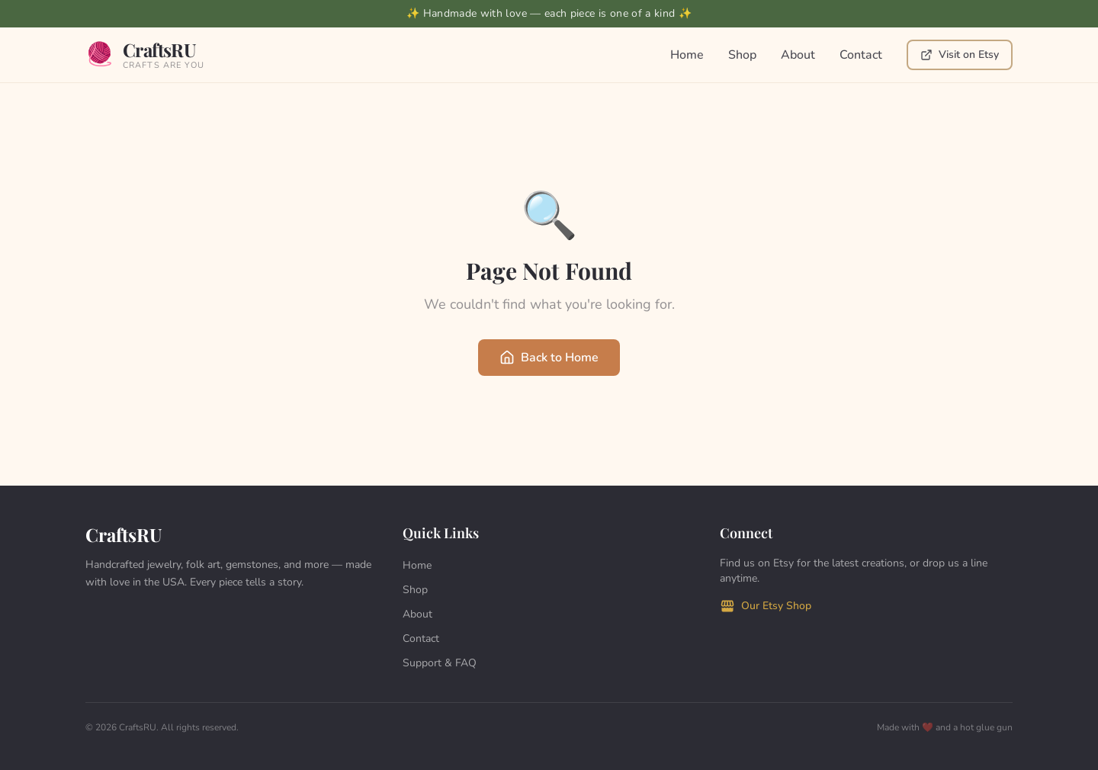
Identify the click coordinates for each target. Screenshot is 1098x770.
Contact (861, 55)
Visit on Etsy (959, 54)
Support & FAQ (440, 663)
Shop (742, 55)
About (798, 55)
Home (687, 55)
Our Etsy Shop (765, 606)
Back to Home (549, 357)
